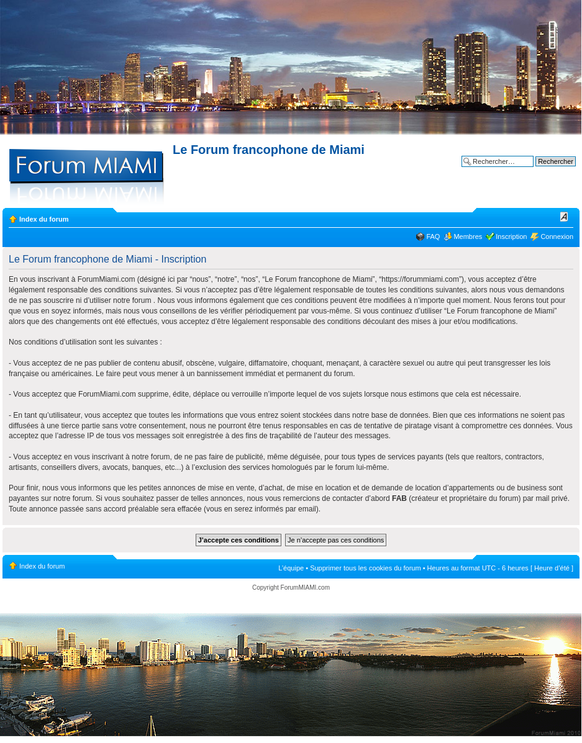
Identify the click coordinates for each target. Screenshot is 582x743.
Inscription (511, 236)
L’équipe (291, 568)
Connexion (556, 236)
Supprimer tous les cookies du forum (365, 568)
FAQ (433, 236)
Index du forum (43, 219)
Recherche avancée (545, 170)
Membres (467, 236)
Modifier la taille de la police (564, 216)
